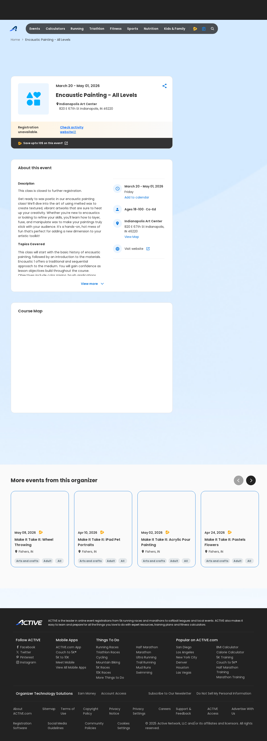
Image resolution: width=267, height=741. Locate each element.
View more (92, 284)
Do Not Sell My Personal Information (224, 693)
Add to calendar (136, 197)
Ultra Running (146, 657)
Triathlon (96, 28)
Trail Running (146, 662)
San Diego (184, 647)
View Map (131, 237)
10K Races (103, 672)
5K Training (224, 657)
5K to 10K (62, 657)
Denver (181, 662)
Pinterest (27, 657)
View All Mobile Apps (71, 667)
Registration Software (22, 725)
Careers (165, 709)
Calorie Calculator (230, 652)
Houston (182, 667)
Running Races (107, 647)
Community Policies (94, 725)
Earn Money (87, 693)
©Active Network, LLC (166, 723)
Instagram (28, 662)
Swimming (144, 672)
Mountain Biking (108, 662)
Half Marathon (147, 647)
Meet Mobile (65, 662)
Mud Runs (143, 667)
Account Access (113, 693)
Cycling (102, 657)
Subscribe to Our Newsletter (169, 693)
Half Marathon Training (227, 669)
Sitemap (48, 709)
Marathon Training (230, 677)
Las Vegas (183, 672)
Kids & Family (174, 28)
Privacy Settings (139, 711)
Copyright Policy (90, 711)
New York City (186, 657)
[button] (164, 86)
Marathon (143, 652)
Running (77, 28)
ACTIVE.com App (68, 647)
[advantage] (195, 29)
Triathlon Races (108, 652)
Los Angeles (185, 652)
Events (34, 28)
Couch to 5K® (66, 652)
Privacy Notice (114, 711)
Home (15, 39)
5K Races (103, 667)
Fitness (116, 28)
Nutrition (151, 28)
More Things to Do (110, 677)
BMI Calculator (227, 647)
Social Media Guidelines (57, 725)
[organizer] (204, 29)
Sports (132, 28)
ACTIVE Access (212, 711)
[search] (213, 29)
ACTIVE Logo (25, 621)
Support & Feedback (183, 711)
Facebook (27, 647)
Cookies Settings (123, 725)
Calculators (55, 28)
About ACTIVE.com (22, 711)
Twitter (25, 652)
